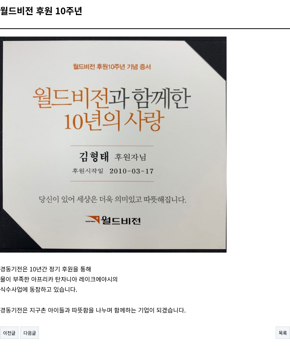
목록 (283, 332)
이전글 (9, 332)
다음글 (29, 332)
